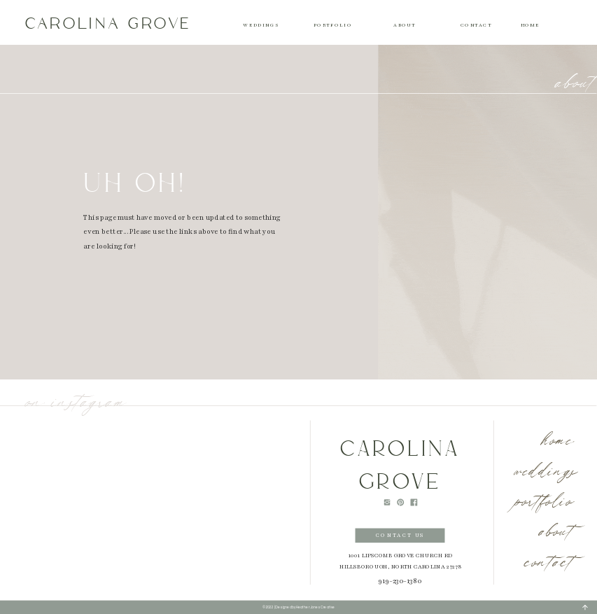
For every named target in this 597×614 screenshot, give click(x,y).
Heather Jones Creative (315, 606)
